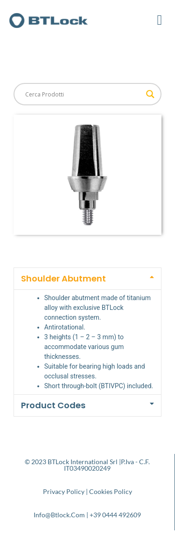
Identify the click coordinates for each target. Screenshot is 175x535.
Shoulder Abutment (63, 278)
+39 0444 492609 (115, 515)
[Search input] (83, 94)
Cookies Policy (110, 491)
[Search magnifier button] (150, 94)
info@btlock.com (59, 515)
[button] (160, 19)
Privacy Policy (63, 491)
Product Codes (53, 405)
